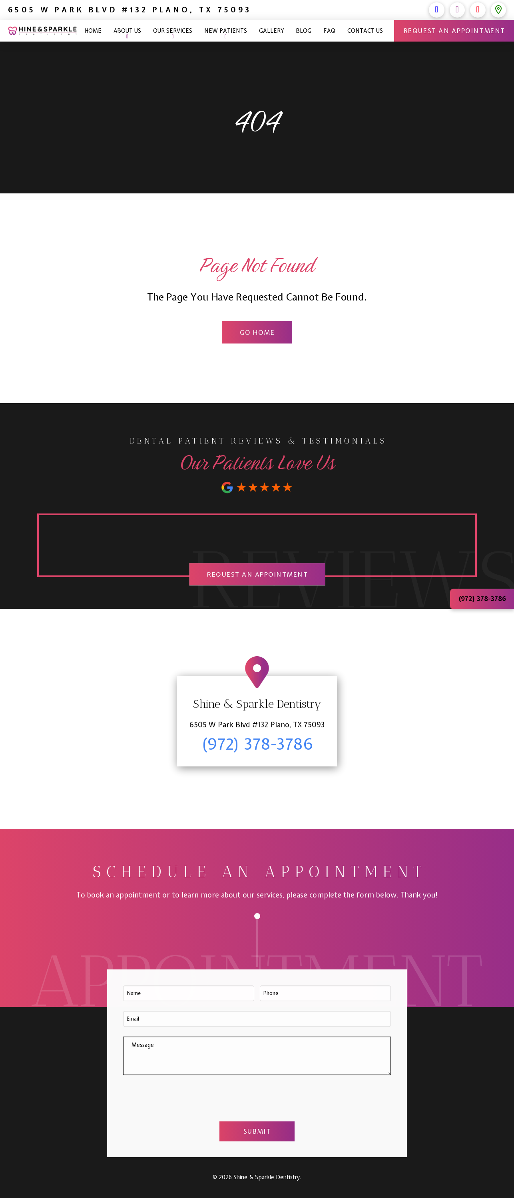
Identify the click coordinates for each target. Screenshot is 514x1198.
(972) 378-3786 (387, 10)
